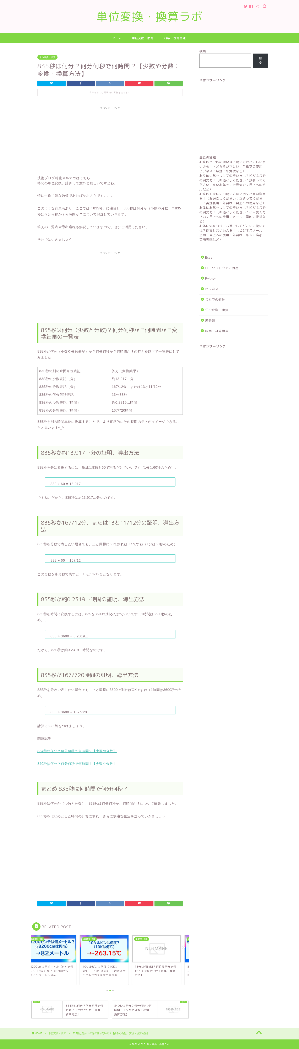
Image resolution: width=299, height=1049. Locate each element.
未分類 (210, 320)
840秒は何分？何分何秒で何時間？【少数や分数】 (77, 763)
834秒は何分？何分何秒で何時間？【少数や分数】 (77, 751)
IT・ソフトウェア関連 (221, 268)
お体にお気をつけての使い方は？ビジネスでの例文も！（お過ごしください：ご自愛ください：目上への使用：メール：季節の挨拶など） (232, 214)
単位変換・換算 (143, 38)
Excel (117, 38)
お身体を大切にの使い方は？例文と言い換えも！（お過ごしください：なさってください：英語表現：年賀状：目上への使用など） (232, 198)
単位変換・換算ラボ (149, 17)
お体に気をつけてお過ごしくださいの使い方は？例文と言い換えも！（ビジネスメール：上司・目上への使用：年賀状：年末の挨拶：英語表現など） (232, 233)
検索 (202, 51)
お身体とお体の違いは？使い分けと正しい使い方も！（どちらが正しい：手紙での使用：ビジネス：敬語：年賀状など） (232, 166)
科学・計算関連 (175, 38)
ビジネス (211, 289)
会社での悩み (215, 299)
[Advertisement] (110, 141)
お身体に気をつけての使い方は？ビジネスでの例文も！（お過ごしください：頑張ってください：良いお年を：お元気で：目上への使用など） (232, 183)
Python (211, 278)
